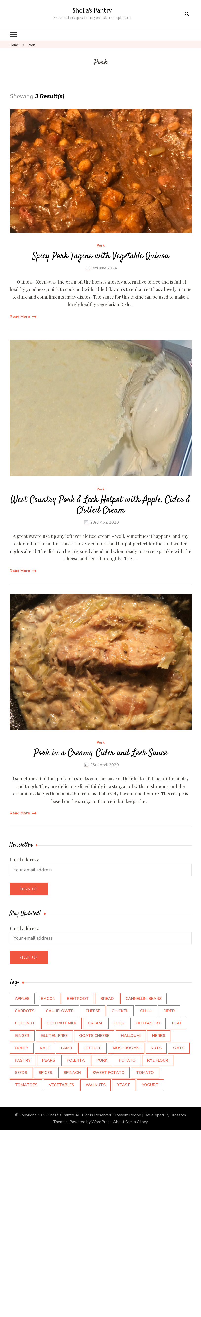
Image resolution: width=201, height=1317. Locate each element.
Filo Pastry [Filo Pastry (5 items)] (148, 1023)
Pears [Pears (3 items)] (48, 1060)
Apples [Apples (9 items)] (22, 998)
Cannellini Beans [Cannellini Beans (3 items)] (144, 998)
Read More (20, 316)
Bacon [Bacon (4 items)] (48, 998)
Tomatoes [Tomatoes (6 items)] (26, 1085)
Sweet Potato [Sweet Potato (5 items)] (108, 1072)
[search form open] (187, 14)
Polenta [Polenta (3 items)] (76, 1060)
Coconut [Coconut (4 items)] (25, 1023)
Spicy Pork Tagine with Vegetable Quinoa (100, 256)
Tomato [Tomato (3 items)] (145, 1072)
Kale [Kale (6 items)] (45, 1048)
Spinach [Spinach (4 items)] (72, 1072)
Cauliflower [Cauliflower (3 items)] (60, 1011)
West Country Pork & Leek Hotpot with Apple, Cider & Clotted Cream (100, 505)
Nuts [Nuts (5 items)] (156, 1048)
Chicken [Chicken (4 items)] (120, 1011)
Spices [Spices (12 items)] (45, 1072)
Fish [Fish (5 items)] (176, 1023)
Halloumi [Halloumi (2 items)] (131, 1035)
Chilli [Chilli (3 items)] (146, 1011)
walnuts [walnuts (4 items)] (96, 1085)
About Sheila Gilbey (130, 1122)
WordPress (101, 1122)
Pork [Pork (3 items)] (101, 1060)
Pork (101, 246)
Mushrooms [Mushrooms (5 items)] (126, 1048)
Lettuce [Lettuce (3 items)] (92, 1048)
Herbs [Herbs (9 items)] (158, 1035)
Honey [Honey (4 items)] (21, 1048)
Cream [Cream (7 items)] (95, 1023)
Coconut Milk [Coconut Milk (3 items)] (61, 1023)
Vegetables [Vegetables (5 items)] (61, 1085)
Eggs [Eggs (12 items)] (118, 1023)
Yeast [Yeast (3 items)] (123, 1085)
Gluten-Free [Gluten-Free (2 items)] (54, 1035)
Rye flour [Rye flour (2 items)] (157, 1060)
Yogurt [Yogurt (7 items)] (150, 1085)
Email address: (24, 860)
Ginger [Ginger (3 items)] (22, 1035)
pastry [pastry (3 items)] (23, 1060)
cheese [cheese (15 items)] (92, 1011)
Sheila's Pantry (92, 10)
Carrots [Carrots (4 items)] (24, 1011)
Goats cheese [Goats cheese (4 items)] (94, 1035)
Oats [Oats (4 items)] (178, 1048)
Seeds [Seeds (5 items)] (21, 1072)
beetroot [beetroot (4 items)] (78, 998)
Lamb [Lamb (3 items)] (66, 1048)
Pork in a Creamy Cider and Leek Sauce (100, 753)
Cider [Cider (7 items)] (169, 1011)
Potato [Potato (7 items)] (127, 1060)
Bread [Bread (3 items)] (107, 998)
